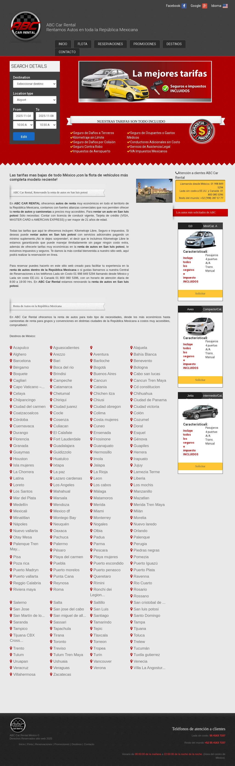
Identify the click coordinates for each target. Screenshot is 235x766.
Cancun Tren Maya (148, 380)
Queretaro (100, 576)
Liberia (137, 478)
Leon (96, 478)
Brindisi (58, 374)
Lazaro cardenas (66, 478)
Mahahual (60, 491)
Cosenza (59, 419)
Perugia (138, 544)
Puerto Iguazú (144, 563)
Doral (136, 426)
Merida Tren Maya (147, 504)
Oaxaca (58, 531)
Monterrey (100, 518)
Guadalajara (62, 446)
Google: (199, 6)
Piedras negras (145, 550)
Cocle (56, 413)
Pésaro (58, 550)
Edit (24, 136)
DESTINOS (174, 44)
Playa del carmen (66, 557)
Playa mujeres (104, 557)
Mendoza (59, 504)
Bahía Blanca (143, 354)
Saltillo (97, 602)
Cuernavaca (22, 426)
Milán (136, 511)
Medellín (19, 504)
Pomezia (139, 557)
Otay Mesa (21, 537)
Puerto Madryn (24, 570)
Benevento (141, 361)
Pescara (99, 550)
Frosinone (100, 439)
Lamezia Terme (145, 472)
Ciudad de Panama (148, 400)
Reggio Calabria (25, 583)
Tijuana (138, 628)
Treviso (58, 648)
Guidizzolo (60, 452)
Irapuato (139, 459)
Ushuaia (58, 661)
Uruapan (19, 661)
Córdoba (19, 419)
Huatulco (59, 459)
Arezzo (57, 354)
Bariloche (100, 361)
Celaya (17, 393)
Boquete (19, 374)
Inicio (22, 744)
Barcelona (20, 361)
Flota (30, 744)
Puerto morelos (64, 570)
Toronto (58, 642)
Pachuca (59, 537)
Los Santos (21, 491)
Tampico (19, 628)
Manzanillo (141, 491)
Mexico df (60, 511)
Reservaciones (44, 744)
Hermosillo (101, 452)
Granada (19, 446)
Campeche (61, 380)
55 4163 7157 (217, 735)
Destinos (77, 744)
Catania (98, 387)
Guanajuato (101, 446)
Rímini (97, 583)
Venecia (138, 661)
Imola (96, 459)
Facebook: (176, 6)
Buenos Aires (103, 374)
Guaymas (20, 452)
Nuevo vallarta (24, 531)
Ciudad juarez (63, 406)
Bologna (139, 367)
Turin (96, 655)
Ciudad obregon (105, 406)
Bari (55, 361)
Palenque (140, 537)
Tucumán (140, 648)
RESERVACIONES (110, 44)
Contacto (89, 744)
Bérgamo (19, 367)
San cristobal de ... (148, 602)
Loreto (17, 485)
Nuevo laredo (143, 524)
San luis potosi (144, 609)
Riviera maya (23, 589)
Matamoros (101, 498)
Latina (17, 478)
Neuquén (59, 524)
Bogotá (98, 367)
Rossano (139, 596)
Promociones (62, 744)
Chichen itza (102, 393)
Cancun (98, 380)
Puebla (57, 563)
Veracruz (19, 668)
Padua (97, 537)
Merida (97, 504)
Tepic (96, 628)
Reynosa (59, 583)
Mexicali (18, 511)
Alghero (18, 354)
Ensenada (100, 433)
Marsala (58, 498)
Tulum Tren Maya (66, 655)
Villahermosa (22, 674)
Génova (138, 439)
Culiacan (59, 426)
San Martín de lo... (27, 615)
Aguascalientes (64, 348)
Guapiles (139, 446)
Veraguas (60, 668)
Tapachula (60, 628)
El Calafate (61, 433)
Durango (19, 433)
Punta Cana (62, 576)
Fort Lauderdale (65, 439)
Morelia (138, 518)
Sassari (58, 622)
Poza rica (19, 563)
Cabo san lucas (145, 374)
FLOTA (82, 44)
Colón (137, 413)
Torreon (98, 642)
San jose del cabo (67, 609)
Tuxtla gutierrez (145, 655)
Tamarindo (101, 622)
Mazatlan (139, 498)
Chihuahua (141, 393)
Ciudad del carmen (28, 406)
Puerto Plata (142, 570)
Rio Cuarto (141, 583)
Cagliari (18, 380)
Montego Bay (63, 518)
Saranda (19, 622)
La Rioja (99, 472)
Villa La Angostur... (147, 668)
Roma (57, 589)
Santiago (99, 615)
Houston (19, 459)
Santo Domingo (145, 615)
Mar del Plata (23, 498)
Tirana (57, 635)
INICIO (63, 44)
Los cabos (100, 485)
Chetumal (60, 393)
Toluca (137, 635)
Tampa (137, 622)
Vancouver (101, 661)
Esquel (137, 433)
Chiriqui (58, 400)
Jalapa (97, 465)
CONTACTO (67, 52)
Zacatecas (60, 674)
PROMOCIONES (145, 44)
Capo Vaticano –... (27, 387)
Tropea (98, 648)
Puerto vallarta (24, 576)
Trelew (137, 642)
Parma (97, 544)
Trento (17, 648)
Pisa (15, 557)
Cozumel (139, 419)
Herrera (138, 452)
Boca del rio (62, 367)
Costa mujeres (104, 419)
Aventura (99, 354)
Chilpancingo (23, 400)
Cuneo (97, 426)
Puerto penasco (105, 570)
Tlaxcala (99, 635)
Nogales (99, 524)
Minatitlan (20, 518)
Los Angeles (62, 485)
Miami (97, 511)
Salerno (18, 602)
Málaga (98, 491)
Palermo (59, 544)
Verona (98, 668)
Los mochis (141, 485)
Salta (56, 602)
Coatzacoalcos (24, 413)
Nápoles (18, 524)
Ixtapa (57, 465)
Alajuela (138, 348)
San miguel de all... (68, 615)
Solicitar (200, 293)
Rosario (138, 589)
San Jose (19, 609)
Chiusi (97, 400)
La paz (57, 472)
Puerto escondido (106, 563)
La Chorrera (22, 472)
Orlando (138, 531)
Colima (98, 413)
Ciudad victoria (144, 406)
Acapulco (19, 348)
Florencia (19, 439)
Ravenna (139, 576)
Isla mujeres (22, 465)
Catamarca (61, 387)
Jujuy (136, 465)
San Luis (99, 609)
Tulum (17, 655)
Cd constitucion (145, 387)
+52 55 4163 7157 (214, 742)
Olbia (96, 531)
